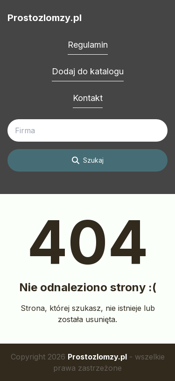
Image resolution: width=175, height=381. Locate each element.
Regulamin (88, 45)
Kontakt (88, 98)
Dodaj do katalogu (88, 71)
